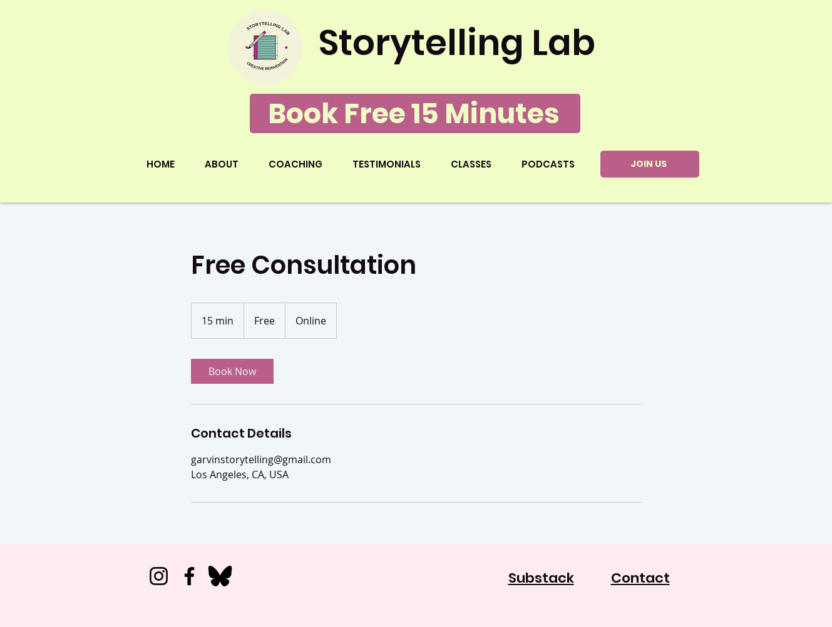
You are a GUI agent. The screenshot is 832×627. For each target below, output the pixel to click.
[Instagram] (158, 576)
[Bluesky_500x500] (220, 576)
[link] (232, 371)
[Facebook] (189, 576)
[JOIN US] (649, 164)
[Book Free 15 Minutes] (415, 113)
